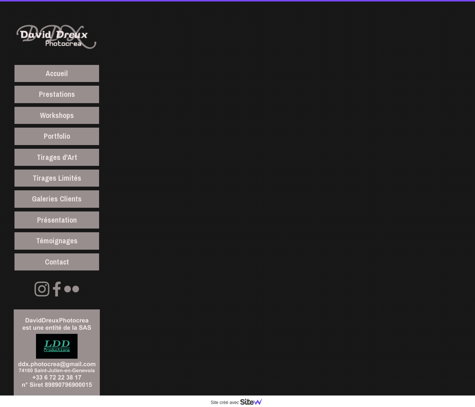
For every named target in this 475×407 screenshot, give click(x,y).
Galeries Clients (57, 199)
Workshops (57, 115)
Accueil (57, 73)
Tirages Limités (57, 178)
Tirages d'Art (57, 157)
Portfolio (57, 136)
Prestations (57, 94)
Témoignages (57, 241)
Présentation (57, 220)
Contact (57, 262)
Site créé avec (239, 402)
